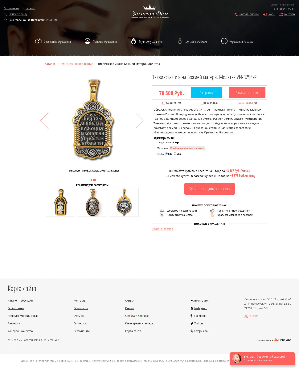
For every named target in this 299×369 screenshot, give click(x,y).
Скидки (129, 300)
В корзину (206, 92)
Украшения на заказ (241, 41)
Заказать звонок (249, 14)
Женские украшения (105, 41)
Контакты (289, 14)
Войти (271, 14)
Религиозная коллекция (76, 64)
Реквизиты (81, 308)
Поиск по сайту (18, 14)
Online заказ (16, 308)
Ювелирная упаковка (139, 323)
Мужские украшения (151, 41)
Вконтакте (201, 300)
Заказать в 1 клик (247, 92)
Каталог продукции (20, 300)
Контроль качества (20, 331)
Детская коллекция (196, 41)
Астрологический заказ (23, 316)
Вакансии (14, 323)
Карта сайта (133, 331)
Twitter (198, 323)
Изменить (52, 20)
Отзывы (247, 102)
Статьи (129, 308)
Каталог (30, 8)
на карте (253, 316)
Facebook (200, 316)
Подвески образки (162, 228)
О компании (11, 8)
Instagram (200, 308)
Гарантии (80, 323)
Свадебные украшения (57, 41)
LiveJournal (201, 331)
